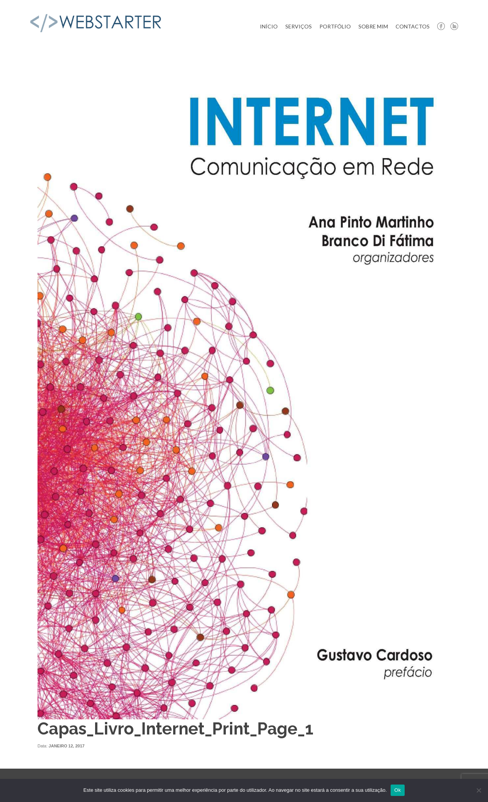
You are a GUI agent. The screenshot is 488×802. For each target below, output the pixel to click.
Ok (397, 790)
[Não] (478, 790)
